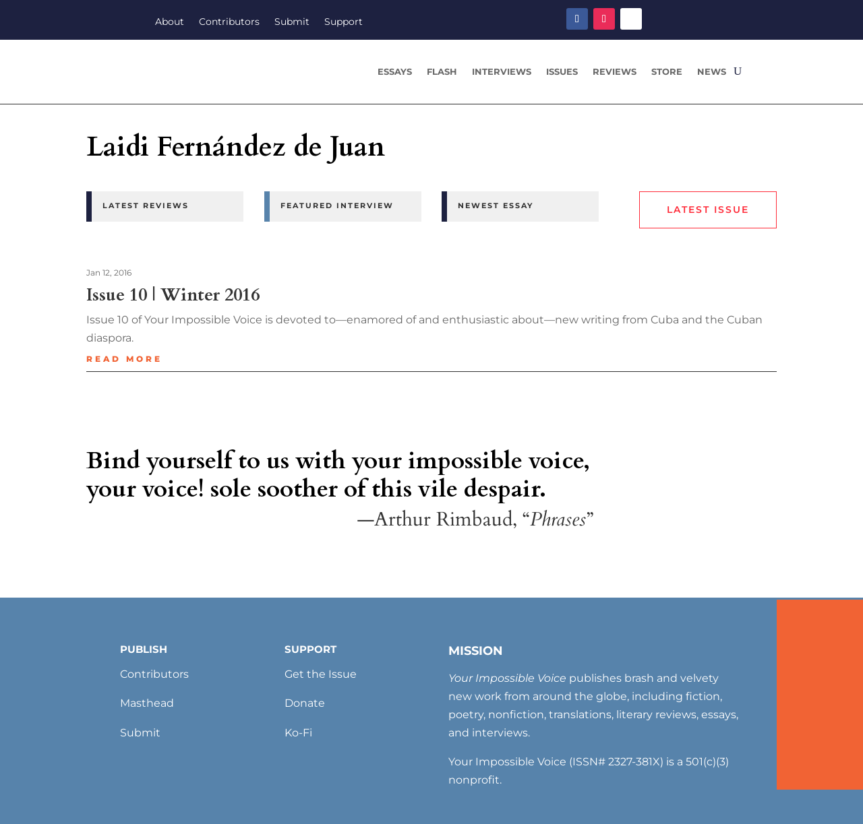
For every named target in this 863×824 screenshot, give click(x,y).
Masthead (147, 703)
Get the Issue (321, 674)
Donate (305, 703)
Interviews (501, 72)
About (169, 22)
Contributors (229, 22)
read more (124, 359)
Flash (442, 72)
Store (666, 72)
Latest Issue (708, 209)
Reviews (614, 72)
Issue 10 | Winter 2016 (173, 295)
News (711, 72)
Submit (291, 22)
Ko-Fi (298, 732)
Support (343, 22)
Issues (562, 72)
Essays (395, 72)
